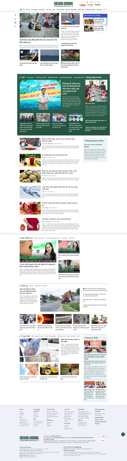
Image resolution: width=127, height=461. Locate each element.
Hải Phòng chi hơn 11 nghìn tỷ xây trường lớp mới (94, 300)
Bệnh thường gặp (50, 336)
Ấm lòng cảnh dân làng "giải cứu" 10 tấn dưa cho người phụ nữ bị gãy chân (94, 295)
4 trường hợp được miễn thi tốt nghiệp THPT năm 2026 (69, 44)
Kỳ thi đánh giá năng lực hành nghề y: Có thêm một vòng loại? (96, 121)
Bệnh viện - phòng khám (52, 413)
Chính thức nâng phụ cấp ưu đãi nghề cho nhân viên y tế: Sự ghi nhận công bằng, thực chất (96, 128)
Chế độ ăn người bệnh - (48, 143)
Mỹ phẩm (66, 425)
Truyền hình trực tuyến (53, 238)
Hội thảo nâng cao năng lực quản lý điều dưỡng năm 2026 (43, 125)
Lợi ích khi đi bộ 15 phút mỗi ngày (68, 378)
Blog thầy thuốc (53, 77)
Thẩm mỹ (66, 427)
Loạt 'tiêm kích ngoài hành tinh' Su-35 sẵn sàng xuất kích (60, 188)
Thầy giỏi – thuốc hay (52, 411)
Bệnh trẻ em (67, 418)
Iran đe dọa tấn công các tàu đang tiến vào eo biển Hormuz (49, 64)
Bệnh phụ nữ (61, 336)
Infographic (49, 425)
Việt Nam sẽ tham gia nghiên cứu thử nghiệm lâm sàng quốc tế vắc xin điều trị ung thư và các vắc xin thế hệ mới (101, 394)
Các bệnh (64, 238)
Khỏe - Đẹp (81, 9)
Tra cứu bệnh (34, 9)
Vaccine (35, 426)
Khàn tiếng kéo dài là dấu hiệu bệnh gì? (68, 256)
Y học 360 (48, 9)
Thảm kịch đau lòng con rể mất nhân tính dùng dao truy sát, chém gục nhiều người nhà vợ (95, 289)
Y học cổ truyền (60, 9)
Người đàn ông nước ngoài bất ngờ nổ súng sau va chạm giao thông (99, 327)
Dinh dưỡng (74, 9)
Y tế (24, 9)
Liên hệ (102, 440)
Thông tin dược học (38, 423)
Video (48, 424)
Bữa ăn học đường (90, 103)
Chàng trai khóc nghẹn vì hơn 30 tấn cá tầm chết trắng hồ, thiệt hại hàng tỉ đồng (70, 65)
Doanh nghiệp (98, 415)
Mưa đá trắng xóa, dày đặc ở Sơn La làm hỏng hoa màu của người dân (63, 327)
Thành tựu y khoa (41, 77)
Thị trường (99, 9)
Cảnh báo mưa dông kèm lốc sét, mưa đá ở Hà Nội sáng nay (38, 41)
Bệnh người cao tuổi (38, 336)
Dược (53, 9)
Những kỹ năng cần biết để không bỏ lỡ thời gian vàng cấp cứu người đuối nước (71, 88)
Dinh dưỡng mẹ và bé (83, 411)
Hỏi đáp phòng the (82, 422)
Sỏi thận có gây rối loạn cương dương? (56, 219)
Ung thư (66, 421)
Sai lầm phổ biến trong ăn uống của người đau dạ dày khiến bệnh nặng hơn (68, 276)
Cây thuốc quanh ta (51, 414)
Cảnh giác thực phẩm (83, 416)
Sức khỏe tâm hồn (68, 419)
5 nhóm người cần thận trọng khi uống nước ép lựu (59, 204)
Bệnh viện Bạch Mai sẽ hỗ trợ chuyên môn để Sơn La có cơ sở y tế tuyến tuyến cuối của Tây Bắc (95, 363)
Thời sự (28, 9)
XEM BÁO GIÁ (78, 447)
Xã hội (31, 286)
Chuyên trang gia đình (100, 421)
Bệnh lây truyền (81, 425)
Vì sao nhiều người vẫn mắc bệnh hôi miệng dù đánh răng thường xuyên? (37, 265)
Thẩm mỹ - (44, 157)
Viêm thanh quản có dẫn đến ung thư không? (28, 378)
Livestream (36, 416)
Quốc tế (44, 286)
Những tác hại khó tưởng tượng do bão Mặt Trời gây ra (45, 327)
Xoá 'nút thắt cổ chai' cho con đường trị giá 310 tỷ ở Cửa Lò (28, 291)
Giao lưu (35, 415)
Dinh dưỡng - (45, 207)
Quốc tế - (44, 191)
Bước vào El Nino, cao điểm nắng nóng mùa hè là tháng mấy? (28, 327)
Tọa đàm (35, 413)
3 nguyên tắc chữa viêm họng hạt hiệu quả (48, 378)
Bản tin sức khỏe (39, 238)
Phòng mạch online (90, 9)
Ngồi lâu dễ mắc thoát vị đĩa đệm (70, 340)
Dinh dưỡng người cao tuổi (84, 413)
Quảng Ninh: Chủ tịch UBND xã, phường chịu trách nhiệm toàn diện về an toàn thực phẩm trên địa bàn (26, 127)
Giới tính (67, 9)
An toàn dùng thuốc (38, 421)
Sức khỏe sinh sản (82, 424)
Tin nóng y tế (30, 77)
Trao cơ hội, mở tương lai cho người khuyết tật (70, 27)
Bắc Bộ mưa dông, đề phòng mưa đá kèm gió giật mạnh (81, 327)
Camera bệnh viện (79, 77)
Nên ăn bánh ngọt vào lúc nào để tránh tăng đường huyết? (58, 140)
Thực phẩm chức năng (83, 418)
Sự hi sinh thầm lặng (65, 77)
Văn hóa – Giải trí (99, 419)
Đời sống (97, 423)
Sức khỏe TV (42, 9)
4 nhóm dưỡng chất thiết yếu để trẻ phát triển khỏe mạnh (99, 21)
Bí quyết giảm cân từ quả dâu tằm (54, 155)
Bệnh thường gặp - (46, 221)
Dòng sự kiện (92, 338)
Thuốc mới (35, 424)
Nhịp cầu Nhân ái (99, 417)
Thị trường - (45, 175)
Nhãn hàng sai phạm (100, 413)
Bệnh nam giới (71, 336)
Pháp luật (38, 286)
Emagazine (49, 422)
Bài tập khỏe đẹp (68, 428)
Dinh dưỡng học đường (92, 15)
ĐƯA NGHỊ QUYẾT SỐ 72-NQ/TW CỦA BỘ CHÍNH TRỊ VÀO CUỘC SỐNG (95, 357)
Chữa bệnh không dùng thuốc (52, 417)
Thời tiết (71, 238)
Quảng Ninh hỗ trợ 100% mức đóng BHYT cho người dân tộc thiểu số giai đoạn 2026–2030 (76, 127)
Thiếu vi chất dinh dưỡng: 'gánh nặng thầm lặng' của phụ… (99, 28)
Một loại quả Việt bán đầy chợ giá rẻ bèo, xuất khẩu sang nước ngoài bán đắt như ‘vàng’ (59, 172)
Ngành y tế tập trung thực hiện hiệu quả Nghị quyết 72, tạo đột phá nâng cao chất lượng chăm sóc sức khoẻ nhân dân (89, 394)
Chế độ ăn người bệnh (83, 414)
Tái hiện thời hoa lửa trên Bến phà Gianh (28, 64)
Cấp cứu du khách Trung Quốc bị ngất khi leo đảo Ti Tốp (59, 125)
